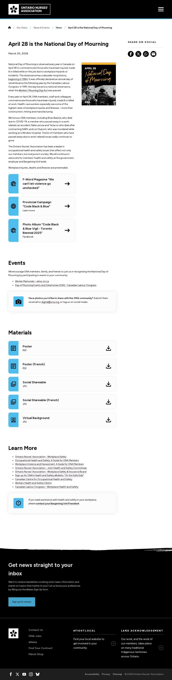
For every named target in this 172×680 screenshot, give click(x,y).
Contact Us (36, 630)
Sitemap (117, 674)
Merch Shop (36, 654)
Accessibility (92, 674)
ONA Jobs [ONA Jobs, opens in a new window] (35, 636)
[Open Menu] (161, 9)
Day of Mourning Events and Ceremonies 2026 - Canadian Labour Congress (55, 285)
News (59, 27)
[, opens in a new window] (10, 674)
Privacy (106, 674)
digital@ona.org (50, 302)
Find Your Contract (41, 648)
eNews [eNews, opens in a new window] (33, 642)
